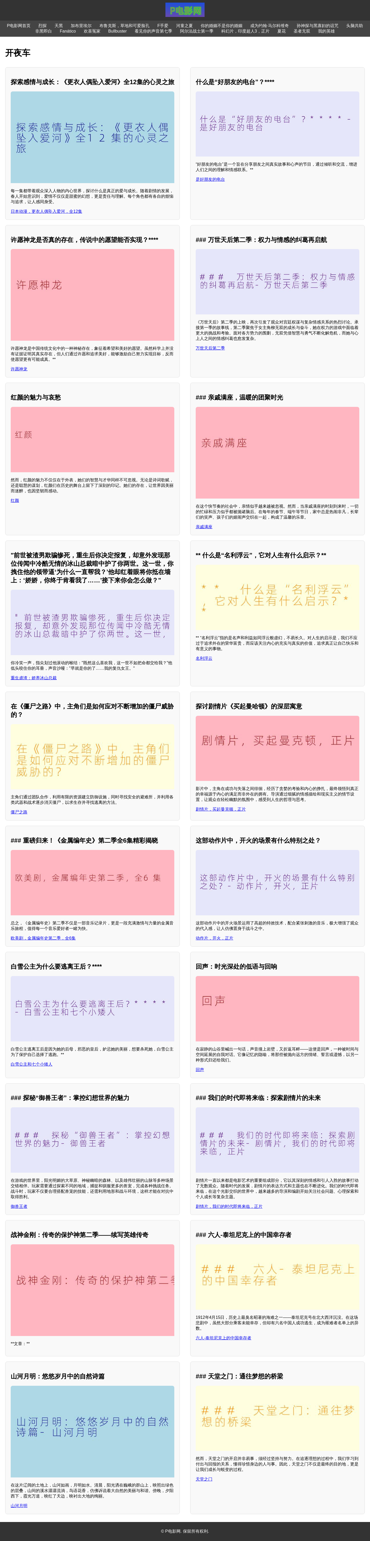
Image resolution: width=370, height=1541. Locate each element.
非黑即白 (43, 31)
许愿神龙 (19, 369)
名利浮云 (204, 658)
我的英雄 (326, 31)
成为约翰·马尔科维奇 (269, 25)
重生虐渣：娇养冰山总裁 (34, 678)
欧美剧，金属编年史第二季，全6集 (43, 938)
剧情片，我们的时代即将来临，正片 (229, 1206)
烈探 (42, 25)
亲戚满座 (204, 527)
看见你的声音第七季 (153, 31)
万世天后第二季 (210, 348)
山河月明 (19, 1505)
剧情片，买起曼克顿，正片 (221, 809)
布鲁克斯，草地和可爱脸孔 (124, 25)
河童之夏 (184, 25)
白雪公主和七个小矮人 (31, 1064)
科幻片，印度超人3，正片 (245, 31)
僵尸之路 (19, 812)
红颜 (15, 500)
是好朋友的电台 (210, 179)
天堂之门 (204, 1479)
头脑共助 (354, 25)
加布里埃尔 (81, 25)
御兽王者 (19, 1206)
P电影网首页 (19, 25)
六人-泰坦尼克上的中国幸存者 (223, 1338)
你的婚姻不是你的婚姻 (221, 25)
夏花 (281, 31)
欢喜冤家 (92, 31)
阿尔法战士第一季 (196, 31)
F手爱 (162, 25)
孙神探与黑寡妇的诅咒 (317, 25)
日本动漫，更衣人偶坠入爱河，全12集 (46, 211)
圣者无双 (302, 31)
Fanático (68, 31)
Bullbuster (117, 31)
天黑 (59, 25)
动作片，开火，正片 (214, 938)
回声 (200, 1069)
